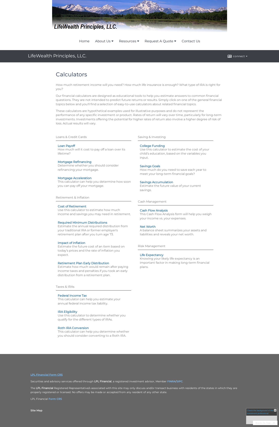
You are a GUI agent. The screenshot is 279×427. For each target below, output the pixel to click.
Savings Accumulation (156, 182)
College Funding (152, 146)
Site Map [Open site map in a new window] (36, 410)
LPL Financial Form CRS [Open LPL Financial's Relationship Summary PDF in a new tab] (47, 374)
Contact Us (191, 41)
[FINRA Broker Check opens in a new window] (261, 416)
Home (84, 41)
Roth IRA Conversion (73, 328)
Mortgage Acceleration (75, 178)
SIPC (179, 381)
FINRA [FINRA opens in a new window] (171, 381)
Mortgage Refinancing (74, 162)
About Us (103, 41)
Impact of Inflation (71, 243)
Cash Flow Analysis (154, 210)
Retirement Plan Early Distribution (83, 263)
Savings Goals (150, 166)
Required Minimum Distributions (82, 222)
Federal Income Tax (72, 295)
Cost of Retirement (72, 206)
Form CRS (55, 399)
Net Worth (148, 226)
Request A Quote (159, 41)
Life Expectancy (151, 255)
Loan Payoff (66, 146)
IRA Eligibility (67, 312)
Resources (127, 41)
